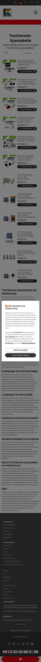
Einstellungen (20, 350)
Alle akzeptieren (20, 355)
